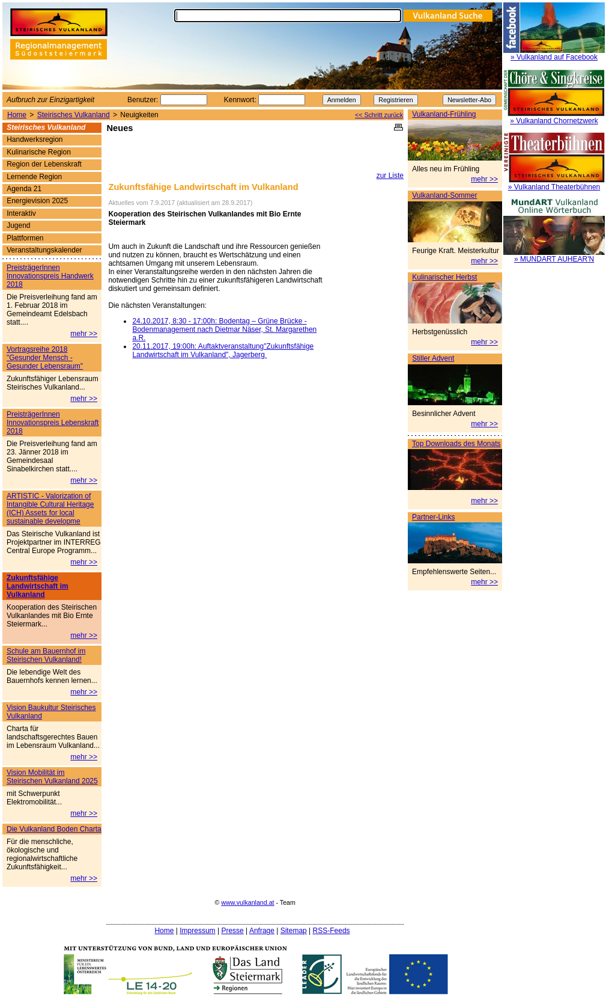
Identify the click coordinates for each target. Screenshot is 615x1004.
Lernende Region (34, 177)
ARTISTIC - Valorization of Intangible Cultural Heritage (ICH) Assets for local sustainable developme (50, 508)
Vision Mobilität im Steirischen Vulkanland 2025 (52, 776)
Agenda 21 (24, 189)
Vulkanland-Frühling (444, 114)
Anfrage (261, 930)
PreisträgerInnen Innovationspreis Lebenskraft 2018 (52, 422)
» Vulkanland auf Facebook (554, 57)
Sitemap (293, 930)
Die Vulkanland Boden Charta (54, 829)
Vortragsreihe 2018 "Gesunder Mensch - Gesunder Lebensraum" (45, 357)
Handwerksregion (34, 139)
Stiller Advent (433, 358)
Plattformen (25, 238)
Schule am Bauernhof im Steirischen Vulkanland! (46, 655)
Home (16, 115)
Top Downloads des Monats (456, 443)
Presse (232, 930)
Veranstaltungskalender (44, 250)
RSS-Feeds (331, 930)
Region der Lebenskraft (44, 164)
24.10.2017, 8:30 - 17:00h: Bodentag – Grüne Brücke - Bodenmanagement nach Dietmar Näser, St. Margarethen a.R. (224, 329)
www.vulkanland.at (247, 902)
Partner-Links (433, 517)
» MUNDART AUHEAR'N (554, 259)
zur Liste (390, 175)
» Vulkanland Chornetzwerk (554, 121)
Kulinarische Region (39, 152)
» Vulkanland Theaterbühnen (554, 187)
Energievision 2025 (37, 201)
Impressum (197, 930)
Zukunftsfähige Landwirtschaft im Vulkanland (37, 586)
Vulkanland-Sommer (444, 195)
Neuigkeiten (139, 115)
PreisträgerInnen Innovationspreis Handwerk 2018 (50, 276)
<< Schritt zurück (379, 114)
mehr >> (484, 179)
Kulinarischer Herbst (444, 277)
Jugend (18, 225)
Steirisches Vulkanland (73, 115)
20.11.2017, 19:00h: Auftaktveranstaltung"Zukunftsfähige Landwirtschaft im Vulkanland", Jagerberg (223, 350)
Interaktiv (21, 213)
